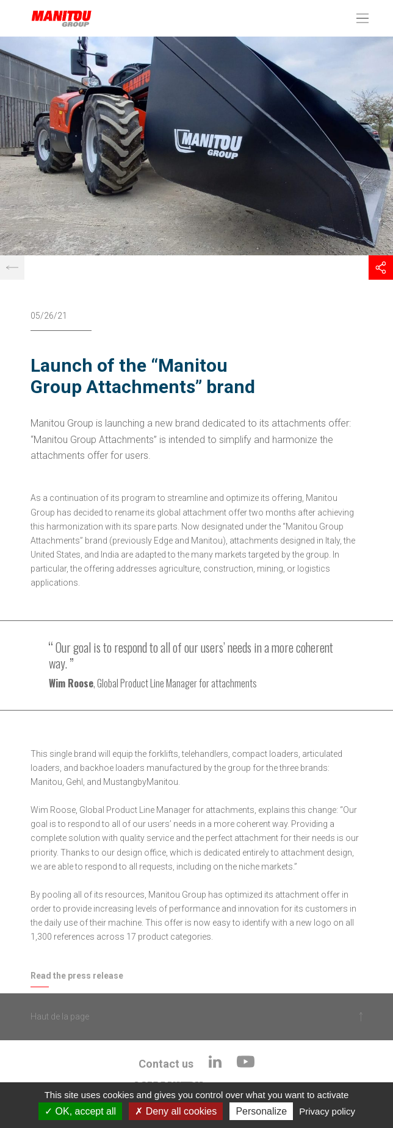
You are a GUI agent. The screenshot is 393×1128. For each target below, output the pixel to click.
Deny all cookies (176, 1111)
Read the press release (77, 976)
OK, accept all (80, 1111)
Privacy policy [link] (327, 1111)
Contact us (166, 1063)
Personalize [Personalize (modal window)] (261, 1111)
